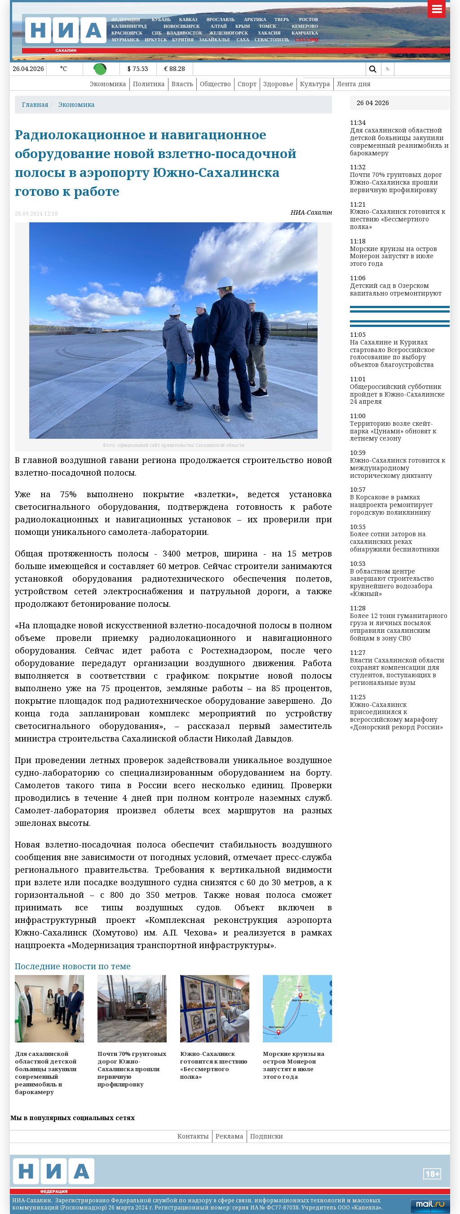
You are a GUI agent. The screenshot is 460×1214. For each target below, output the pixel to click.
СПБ (157, 33)
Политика (149, 83)
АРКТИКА (255, 19)
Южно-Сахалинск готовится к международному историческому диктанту (397, 468)
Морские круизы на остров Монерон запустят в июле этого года (393, 256)
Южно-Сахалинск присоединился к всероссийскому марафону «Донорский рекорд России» (396, 716)
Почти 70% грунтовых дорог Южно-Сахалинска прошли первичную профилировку (396, 182)
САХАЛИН (306, 39)
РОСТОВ (308, 19)
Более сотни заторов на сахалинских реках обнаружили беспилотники (394, 541)
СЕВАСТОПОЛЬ (271, 39)
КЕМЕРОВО (305, 26)
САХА (242, 39)
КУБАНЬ (161, 19)
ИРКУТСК (156, 39)
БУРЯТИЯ (183, 39)
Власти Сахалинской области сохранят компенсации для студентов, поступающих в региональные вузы (397, 672)
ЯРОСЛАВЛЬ (220, 19)
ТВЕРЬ (281, 19)
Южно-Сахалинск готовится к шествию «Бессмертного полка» (397, 219)
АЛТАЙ (219, 26)
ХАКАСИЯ (268, 33)
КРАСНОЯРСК (126, 33)
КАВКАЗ (188, 19)
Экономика (108, 83)
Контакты (193, 1136)
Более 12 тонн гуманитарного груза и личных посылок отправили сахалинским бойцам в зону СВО (398, 627)
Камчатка (304, 33)
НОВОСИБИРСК (181, 26)
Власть (182, 83)
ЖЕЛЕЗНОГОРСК (228, 33)
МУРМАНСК (126, 39)
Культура (315, 83)
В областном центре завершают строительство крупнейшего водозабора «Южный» (392, 583)
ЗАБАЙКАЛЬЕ (215, 39)
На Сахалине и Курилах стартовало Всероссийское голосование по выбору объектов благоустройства (392, 354)
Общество (215, 83)
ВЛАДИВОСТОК (184, 33)
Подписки (266, 1136)
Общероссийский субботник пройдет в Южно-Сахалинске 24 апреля (397, 394)
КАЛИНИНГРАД (128, 26)
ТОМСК (269, 26)
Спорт (247, 83)
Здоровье (278, 83)
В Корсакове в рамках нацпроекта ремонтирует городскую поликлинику (391, 505)
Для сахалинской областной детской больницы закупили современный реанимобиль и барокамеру (399, 142)
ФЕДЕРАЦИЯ (125, 19)
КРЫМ (242, 26)
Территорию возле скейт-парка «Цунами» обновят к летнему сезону (393, 431)
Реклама (229, 1136)
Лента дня (354, 83)
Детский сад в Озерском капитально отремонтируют (396, 289)
